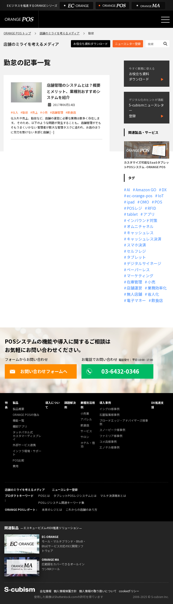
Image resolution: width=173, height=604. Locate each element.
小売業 (85, 413)
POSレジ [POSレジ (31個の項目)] (134, 208)
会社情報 (45, 591)
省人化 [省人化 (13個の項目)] (153, 294)
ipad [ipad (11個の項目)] (131, 202)
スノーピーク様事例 (112, 430)
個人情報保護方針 (65, 591)
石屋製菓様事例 (109, 415)
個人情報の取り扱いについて (97, 591)
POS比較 (18, 460)
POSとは (44, 495)
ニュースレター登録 (128, 44)
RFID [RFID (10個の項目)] (152, 208)
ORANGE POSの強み (26, 415)
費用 (15, 466)
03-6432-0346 (112, 371)
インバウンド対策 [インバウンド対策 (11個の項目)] (142, 220)
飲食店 (85, 425)
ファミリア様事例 (110, 436)
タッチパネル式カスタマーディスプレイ (27, 436)
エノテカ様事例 (109, 447)
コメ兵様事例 (108, 442)
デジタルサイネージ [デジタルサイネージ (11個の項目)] (144, 263)
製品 (15, 403)
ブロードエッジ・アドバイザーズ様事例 (123, 422)
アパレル (86, 419)
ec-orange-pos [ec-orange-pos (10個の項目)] (139, 195)
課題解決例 (70, 405)
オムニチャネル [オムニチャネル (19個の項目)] (140, 226)
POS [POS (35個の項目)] (158, 202)
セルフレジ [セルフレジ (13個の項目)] (136, 251)
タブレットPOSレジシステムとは (75, 495)
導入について (52, 405)
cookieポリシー (129, 591)
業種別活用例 (88, 405)
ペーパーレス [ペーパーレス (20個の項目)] (138, 269)
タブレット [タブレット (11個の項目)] (136, 257)
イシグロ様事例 (109, 409)
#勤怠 (24, 112)
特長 (6, 405)
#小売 (44, 112)
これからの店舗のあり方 (81, 509)
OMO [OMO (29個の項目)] (144, 202)
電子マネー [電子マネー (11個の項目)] (136, 300)
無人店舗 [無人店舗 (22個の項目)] (134, 294)
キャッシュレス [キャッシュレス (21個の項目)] (140, 232)
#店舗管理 (56, 112)
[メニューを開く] (165, 19)
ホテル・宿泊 (88, 444)
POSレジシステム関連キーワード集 (61, 502)
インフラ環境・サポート (27, 452)
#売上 (34, 112)
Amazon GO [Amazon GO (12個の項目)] (146, 189)
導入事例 (105, 403)
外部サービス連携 (24, 445)
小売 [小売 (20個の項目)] (151, 282)
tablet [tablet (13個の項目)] (132, 214)
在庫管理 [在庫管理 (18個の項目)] (134, 282)
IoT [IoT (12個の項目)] (161, 195)
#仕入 (14, 112)
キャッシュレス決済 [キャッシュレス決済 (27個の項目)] (144, 239)
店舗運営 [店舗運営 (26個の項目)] (134, 288)
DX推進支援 (157, 405)
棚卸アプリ (20, 426)
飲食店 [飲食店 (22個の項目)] (157, 300)
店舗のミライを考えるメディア (60, 33)
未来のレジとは (52, 509)
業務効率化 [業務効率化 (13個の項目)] (157, 288)
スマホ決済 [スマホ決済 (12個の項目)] (136, 245)
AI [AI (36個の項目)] (128, 189)
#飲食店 (71, 112)
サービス (86, 431)
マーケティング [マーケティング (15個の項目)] (140, 275)
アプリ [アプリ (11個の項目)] (149, 214)
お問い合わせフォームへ (38, 371)
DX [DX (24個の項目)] (164, 189)
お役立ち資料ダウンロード (90, 44)
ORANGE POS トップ (17, 33)
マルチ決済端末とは (113, 495)
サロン (85, 437)
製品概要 (18, 409)
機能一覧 (18, 420)
